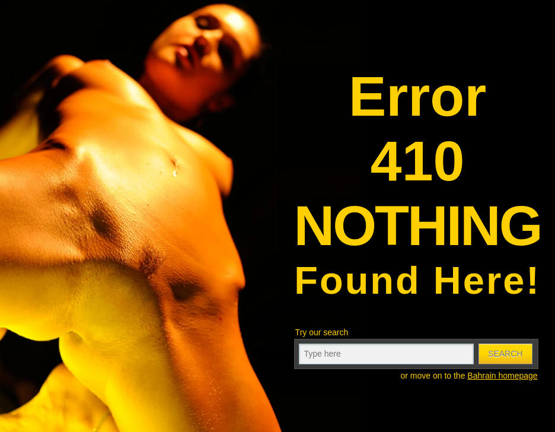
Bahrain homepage (502, 375)
